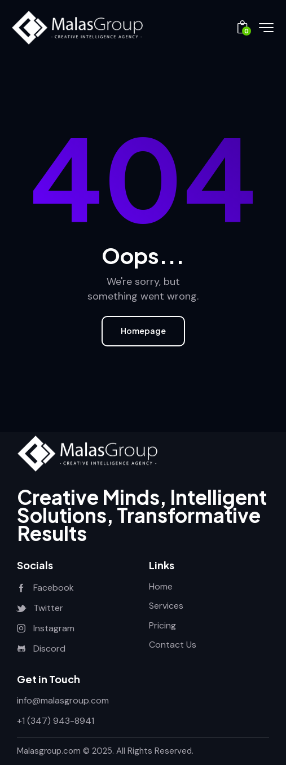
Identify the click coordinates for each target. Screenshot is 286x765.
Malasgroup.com (49, 751)
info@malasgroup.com (63, 700)
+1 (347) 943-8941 (55, 721)
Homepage (143, 331)
